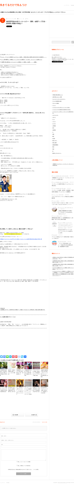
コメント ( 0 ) (44, 422)
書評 (53, 136)
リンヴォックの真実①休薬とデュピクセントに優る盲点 (63, 184)
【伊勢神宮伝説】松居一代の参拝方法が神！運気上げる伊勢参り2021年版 (3, 373)
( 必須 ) (3, 435)
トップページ (66, 5)
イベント (54, 105)
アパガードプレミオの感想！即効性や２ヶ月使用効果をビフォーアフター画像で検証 (36, 373)
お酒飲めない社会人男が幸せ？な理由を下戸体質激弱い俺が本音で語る (36, 389)
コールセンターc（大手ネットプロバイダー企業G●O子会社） (65, 226)
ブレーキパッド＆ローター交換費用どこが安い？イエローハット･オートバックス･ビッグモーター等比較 (28, 391)
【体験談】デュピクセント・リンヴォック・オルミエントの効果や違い (63, 178)
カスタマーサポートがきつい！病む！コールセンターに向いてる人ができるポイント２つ (63, 203)
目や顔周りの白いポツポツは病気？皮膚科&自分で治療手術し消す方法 (11, 389)
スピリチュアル (10, 18)
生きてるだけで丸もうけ (13, 5)
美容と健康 (54, 142)
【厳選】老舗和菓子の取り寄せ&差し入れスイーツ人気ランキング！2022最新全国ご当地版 (44, 373)
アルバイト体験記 (55, 103)
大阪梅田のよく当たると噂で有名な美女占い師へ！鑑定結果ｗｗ (19, 372)
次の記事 (33, 414)
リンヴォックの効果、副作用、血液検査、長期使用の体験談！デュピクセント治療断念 (63, 191)
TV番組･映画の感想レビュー (57, 94)
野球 (53, 146)
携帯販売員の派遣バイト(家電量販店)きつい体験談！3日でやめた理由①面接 (62, 218)
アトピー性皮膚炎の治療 (56, 101)
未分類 (15, 18)
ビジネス (54, 123)
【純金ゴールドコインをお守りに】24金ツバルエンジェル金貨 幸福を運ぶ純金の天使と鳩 (21, 239)
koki (27, 18)
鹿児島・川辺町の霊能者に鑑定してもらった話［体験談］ (11, 372)
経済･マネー (54, 140)
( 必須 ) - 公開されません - (7, 440)
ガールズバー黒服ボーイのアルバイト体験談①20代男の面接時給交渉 (3, 389)
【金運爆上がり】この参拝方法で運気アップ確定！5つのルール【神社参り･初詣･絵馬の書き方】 (22, 309)
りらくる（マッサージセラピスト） (58, 99)
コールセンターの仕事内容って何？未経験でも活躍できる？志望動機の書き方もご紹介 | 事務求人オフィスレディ (62, 274)
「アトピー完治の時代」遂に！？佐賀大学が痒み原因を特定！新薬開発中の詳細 (65, 245)
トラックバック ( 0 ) (36, 422)
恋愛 (53, 134)
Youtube (72, 5)
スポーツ (54, 117)
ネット (53, 119)
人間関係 (54, 125)
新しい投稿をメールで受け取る (24, 465)
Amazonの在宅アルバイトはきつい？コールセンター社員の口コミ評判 (65, 231)
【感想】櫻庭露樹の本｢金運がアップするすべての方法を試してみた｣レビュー (65, 212)
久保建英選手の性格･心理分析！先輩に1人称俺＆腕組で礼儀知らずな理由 (28, 373)
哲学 (53, 127)
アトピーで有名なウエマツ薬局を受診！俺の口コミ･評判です (63, 237)
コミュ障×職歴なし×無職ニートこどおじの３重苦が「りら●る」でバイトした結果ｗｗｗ (21, 59)
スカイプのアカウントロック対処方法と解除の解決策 (63, 197)
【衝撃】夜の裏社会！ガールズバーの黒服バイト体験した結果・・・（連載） (19, 62)
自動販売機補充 (55, 144)
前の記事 (16, 414)
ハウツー (54, 121)
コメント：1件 (21, 18)
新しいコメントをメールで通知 (24, 461)
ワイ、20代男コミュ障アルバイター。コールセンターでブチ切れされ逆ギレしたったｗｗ (19, 391)
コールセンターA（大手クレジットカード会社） (61, 107)
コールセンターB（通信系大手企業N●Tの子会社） (61, 109)
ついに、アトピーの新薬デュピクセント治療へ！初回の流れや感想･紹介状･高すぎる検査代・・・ (24, 57)
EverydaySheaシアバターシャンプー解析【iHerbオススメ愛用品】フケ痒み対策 (44, 390)
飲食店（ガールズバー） (56, 153)
